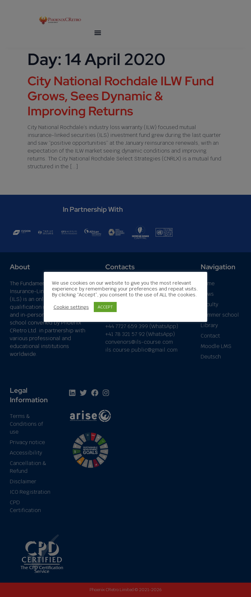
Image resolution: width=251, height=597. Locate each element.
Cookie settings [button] (71, 307)
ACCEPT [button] (105, 307)
